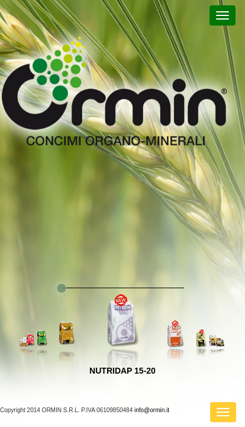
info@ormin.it (151, 410)
